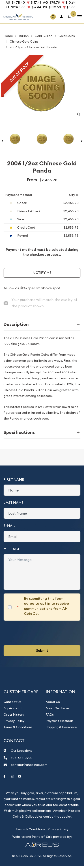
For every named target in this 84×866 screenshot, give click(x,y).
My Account (13, 708)
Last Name (14, 502)
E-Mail (9, 525)
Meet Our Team (57, 708)
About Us (53, 702)
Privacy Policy (14, 721)
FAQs (50, 714)
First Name (14, 479)
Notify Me (42, 272)
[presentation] (38, 633)
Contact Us (12, 702)
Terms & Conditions (18, 727)
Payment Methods (59, 721)
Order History (14, 714)
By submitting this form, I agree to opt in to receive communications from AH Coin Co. (46, 606)
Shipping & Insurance (61, 727)
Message (12, 549)
